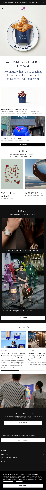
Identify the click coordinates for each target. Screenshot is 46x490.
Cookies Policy (19, 481)
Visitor (23, 451)
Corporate (23, 454)
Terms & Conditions (8, 481)
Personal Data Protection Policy (34, 479)
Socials (23, 462)
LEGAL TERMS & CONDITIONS (23, 458)
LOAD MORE (23, 144)
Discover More (34, 2)
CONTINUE (23, 485)
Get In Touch (23, 440)
